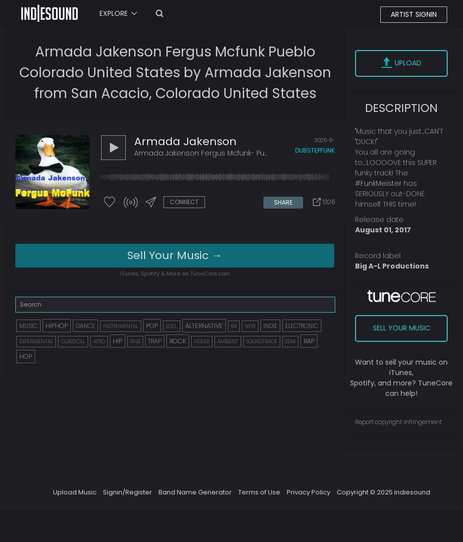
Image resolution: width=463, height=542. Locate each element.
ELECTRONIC (301, 326)
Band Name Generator (195, 492)
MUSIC (28, 326)
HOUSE (201, 341)
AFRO (99, 341)
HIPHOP (57, 325)
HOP (25, 356)
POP (152, 325)
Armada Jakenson (185, 141)
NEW (250, 326)
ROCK (177, 341)
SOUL (171, 326)
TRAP (154, 341)
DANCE (85, 326)
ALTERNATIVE (204, 325)
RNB (135, 341)
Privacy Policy (308, 492)
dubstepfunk (315, 150)
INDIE (270, 326)
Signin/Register (127, 492)
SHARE (283, 202)
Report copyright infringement (398, 422)
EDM (290, 341)
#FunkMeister (378, 183)
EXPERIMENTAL (36, 341)
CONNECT (184, 202)
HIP (117, 341)
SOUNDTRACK (261, 341)
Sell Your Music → (174, 255)
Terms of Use (259, 492)
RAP (309, 341)
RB (234, 326)
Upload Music (75, 492)
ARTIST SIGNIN (414, 14)
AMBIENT (227, 341)
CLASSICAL (73, 341)
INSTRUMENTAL (120, 326)
